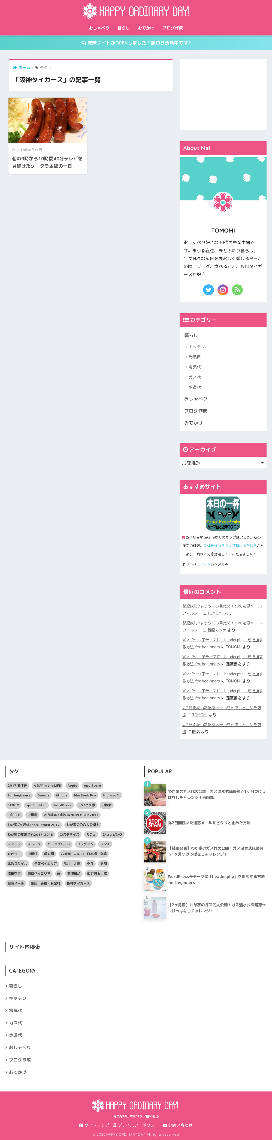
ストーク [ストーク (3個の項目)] (34, 844)
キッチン (197, 347)
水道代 (195, 387)
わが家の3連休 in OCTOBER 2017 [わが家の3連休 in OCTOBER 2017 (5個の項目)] (34, 824)
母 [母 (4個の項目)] (59, 873)
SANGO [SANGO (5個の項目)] (13, 805)
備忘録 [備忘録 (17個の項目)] (49, 854)
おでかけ (146, 28)
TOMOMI (215, 613)
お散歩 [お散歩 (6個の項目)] (106, 805)
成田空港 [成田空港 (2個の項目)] (14, 873)
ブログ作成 (172, 28)
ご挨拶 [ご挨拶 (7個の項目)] (32, 815)
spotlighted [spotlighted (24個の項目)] (36, 805)
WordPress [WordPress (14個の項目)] (62, 805)
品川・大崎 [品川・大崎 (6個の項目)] (72, 863)
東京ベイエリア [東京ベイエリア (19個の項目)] (39, 873)
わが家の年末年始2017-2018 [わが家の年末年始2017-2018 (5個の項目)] (30, 834)
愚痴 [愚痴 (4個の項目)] (103, 863)
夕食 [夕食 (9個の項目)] (90, 863)
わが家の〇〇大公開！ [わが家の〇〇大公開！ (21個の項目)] (83, 824)
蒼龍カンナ (216, 630)
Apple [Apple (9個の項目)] (72, 785)
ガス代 (195, 377)
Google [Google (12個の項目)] (43, 795)
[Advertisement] (223, 93)
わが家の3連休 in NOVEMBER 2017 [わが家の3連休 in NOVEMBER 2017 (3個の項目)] (71, 815)
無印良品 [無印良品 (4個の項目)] (73, 873)
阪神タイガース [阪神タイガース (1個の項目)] (78, 883)
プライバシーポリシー (136, 1125)
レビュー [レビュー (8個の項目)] (14, 854)
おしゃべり (99, 28)
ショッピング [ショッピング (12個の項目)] (112, 834)
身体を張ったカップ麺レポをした (230, 545)
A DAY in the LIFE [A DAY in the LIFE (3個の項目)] (47, 785)
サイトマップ (94, 1125)
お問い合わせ (178, 1125)
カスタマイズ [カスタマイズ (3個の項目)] (69, 834)
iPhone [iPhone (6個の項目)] (61, 795)
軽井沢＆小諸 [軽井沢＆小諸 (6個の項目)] (97, 873)
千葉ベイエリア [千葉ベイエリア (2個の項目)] (45, 863)
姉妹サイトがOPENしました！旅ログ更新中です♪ (136, 43)
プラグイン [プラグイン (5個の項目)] (85, 844)
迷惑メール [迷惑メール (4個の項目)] (16, 883)
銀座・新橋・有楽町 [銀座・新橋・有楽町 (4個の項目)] (45, 883)
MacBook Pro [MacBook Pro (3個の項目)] (85, 795)
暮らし (123, 28)
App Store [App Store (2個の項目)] (92, 785)
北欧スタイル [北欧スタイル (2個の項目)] (17, 863)
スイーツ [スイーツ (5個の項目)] (14, 844)
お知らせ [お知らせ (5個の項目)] (14, 815)
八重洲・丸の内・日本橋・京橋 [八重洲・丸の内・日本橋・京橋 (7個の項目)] (84, 854)
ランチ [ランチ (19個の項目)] (105, 844)
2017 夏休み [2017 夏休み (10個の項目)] (17, 785)
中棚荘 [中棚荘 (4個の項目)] (32, 854)
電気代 (195, 367)
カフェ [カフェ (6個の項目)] (91, 834)
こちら (205, 564)
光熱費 (195, 357)
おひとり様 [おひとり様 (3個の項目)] (86, 805)
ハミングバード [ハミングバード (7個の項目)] (58, 844)
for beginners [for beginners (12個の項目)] (19, 795)
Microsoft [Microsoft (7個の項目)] (111, 795)
